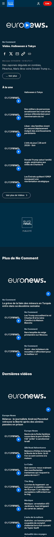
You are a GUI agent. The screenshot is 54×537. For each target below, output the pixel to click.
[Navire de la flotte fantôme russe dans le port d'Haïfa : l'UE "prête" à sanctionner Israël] (38, 438)
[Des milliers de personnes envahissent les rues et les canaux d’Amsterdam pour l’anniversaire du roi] (38, 114)
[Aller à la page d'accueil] (10, 3)
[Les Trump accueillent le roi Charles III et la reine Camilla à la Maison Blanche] (38, 319)
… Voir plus (11, 76)
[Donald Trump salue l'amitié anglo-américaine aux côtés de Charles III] (38, 165)
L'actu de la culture (33, 517)
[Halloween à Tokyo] (38, 97)
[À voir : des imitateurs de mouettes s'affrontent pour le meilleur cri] (38, 353)
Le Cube (28, 464)
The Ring (28, 481)
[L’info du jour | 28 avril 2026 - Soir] (38, 148)
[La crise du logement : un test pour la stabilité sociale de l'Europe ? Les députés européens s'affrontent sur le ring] (38, 489)
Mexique (28, 500)
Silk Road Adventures (35, 447)
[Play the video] (27, 25)
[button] (16, 195)
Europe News (9, 415)
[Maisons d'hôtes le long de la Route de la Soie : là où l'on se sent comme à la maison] (38, 455)
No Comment (9, 299)
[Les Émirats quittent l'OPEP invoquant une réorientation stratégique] (38, 182)
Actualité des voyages (35, 534)
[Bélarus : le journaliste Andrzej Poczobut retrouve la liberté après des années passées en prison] (27, 422)
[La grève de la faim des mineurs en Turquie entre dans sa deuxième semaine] (27, 304)
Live (47, 3)
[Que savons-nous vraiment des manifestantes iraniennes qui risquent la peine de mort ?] (38, 472)
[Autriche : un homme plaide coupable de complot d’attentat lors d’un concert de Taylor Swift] (38, 524)
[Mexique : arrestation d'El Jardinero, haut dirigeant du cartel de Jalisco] (38, 507)
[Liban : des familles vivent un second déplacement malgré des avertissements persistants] (38, 131)
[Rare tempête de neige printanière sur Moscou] (38, 336)
